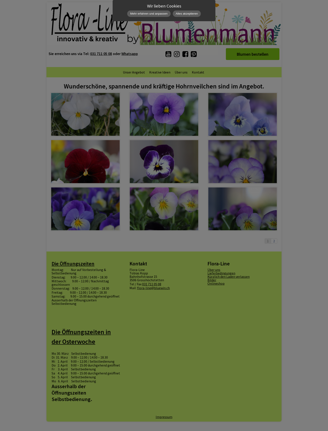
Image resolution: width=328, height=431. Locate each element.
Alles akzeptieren (187, 13)
